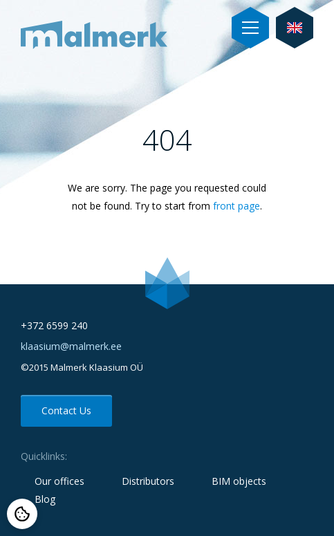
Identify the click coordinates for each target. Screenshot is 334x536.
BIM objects (239, 481)
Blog (45, 499)
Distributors (148, 481)
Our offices (59, 481)
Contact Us (66, 410)
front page (236, 205)
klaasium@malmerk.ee (71, 346)
